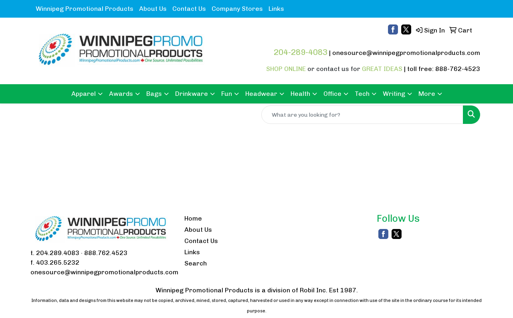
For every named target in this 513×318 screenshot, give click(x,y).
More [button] (426, 93)
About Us (153, 8)
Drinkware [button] (191, 93)
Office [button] (332, 93)
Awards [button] (121, 93)
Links (276, 8)
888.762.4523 (105, 253)
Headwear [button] (261, 93)
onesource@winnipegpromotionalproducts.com (406, 53)
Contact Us (189, 8)
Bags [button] (154, 93)
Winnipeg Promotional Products (84, 8)
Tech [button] (362, 93)
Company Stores (237, 8)
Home (193, 218)
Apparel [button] (83, 93)
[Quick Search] (362, 114)
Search (195, 263)
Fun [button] (226, 93)
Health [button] (300, 93)
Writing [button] (394, 93)
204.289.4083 (57, 253)
